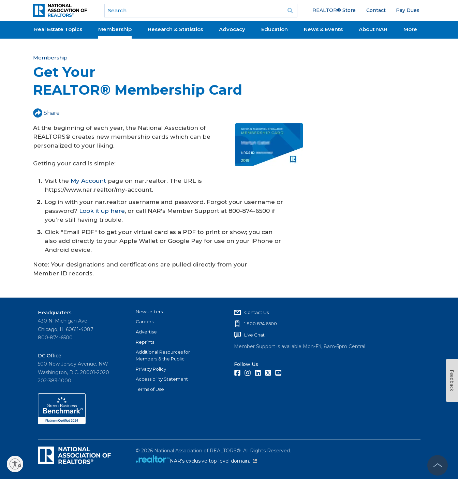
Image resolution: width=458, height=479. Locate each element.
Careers (144, 321)
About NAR (373, 29)
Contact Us (256, 312)
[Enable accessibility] (15, 464)
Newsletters (149, 311)
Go (290, 10)
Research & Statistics (175, 29)
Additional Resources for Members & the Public (163, 355)
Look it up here (102, 210)
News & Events (323, 29)
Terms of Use (150, 389)
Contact (376, 10)
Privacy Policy (151, 369)
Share (46, 113)
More (410, 29)
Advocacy (232, 29)
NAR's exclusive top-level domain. (213, 461)
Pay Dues (407, 10)
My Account (88, 180)
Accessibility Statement (162, 379)
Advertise (146, 331)
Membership (115, 29)
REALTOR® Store (334, 10)
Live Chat (254, 335)
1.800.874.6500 (260, 323)
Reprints (145, 342)
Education (274, 29)
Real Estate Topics (58, 29)
